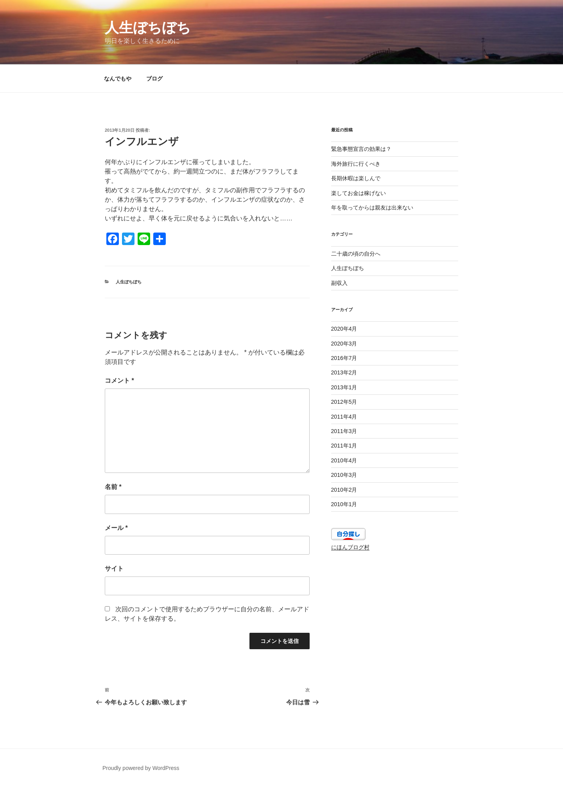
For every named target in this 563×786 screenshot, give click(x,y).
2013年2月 (344, 372)
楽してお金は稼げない (358, 193)
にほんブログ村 (350, 547)
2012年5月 (344, 402)
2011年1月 (344, 445)
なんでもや (117, 78)
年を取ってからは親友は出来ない (372, 207)
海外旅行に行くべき (355, 164)
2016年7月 (344, 358)
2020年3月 (344, 343)
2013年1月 (344, 387)
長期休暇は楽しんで (355, 178)
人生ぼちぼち (148, 28)
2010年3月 (344, 475)
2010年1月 (344, 504)
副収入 (339, 283)
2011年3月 (344, 431)
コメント (119, 380)
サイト (114, 568)
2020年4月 (344, 329)
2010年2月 (344, 490)
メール (116, 528)
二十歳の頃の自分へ (355, 254)
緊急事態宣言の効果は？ (361, 149)
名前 (113, 486)
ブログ (154, 78)
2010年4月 (344, 460)
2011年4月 (344, 417)
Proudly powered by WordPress (140, 768)
